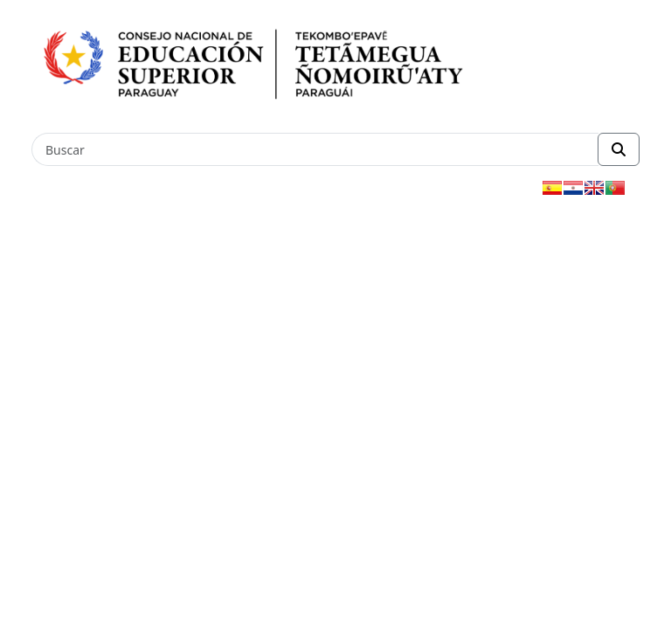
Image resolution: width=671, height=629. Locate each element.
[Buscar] (314, 149)
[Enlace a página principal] (274, 65)
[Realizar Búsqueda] (619, 149)
